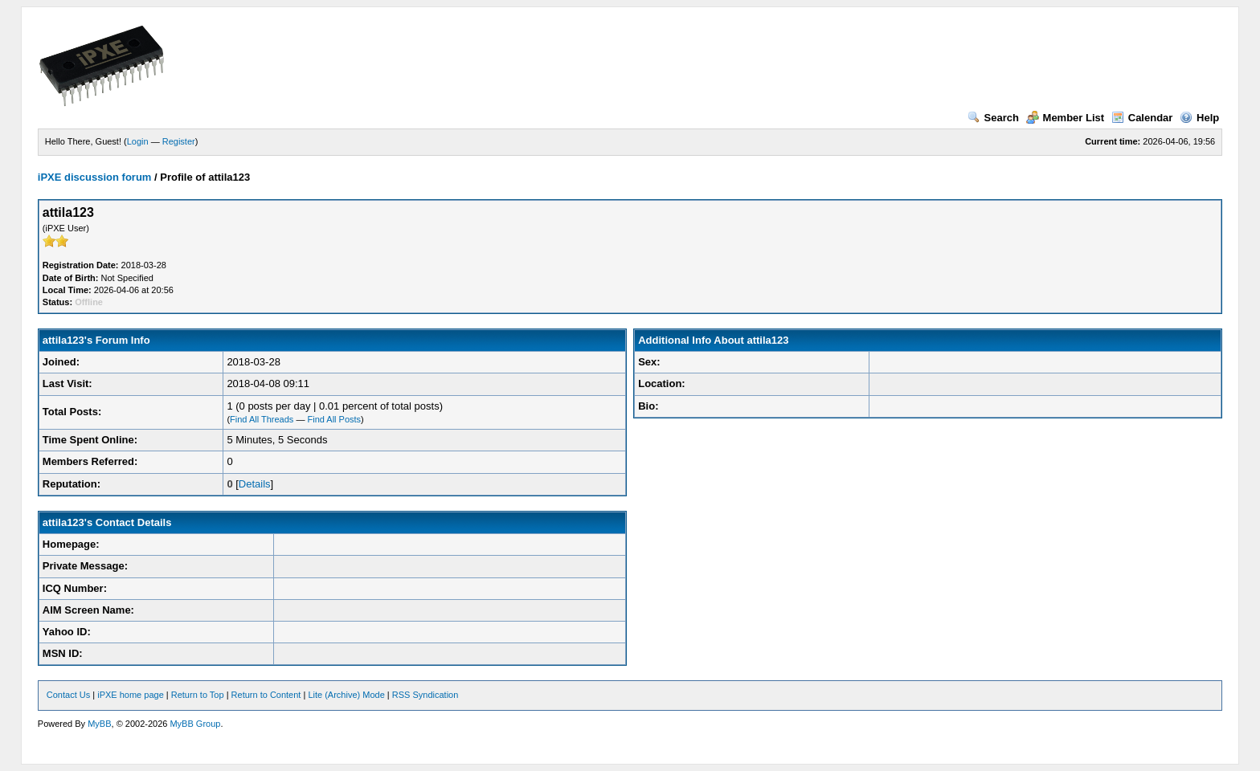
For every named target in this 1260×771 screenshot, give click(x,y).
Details (255, 484)
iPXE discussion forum (95, 177)
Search (993, 118)
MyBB (99, 723)
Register (178, 141)
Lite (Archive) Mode (346, 695)
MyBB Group (195, 723)
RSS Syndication (425, 695)
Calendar (1142, 118)
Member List (1065, 118)
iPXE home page (130, 695)
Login (138, 141)
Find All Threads (261, 419)
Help (1199, 118)
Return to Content (266, 695)
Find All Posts (334, 419)
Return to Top (197, 695)
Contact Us (68, 695)
